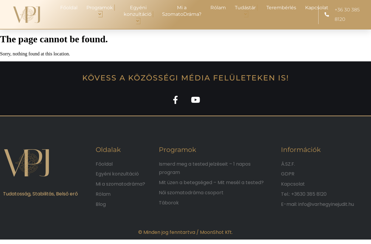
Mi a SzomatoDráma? (181, 11)
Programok (100, 10)
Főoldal (68, 7)
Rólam (218, 7)
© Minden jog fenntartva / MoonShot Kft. (185, 234)
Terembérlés (281, 7)
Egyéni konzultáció (138, 14)
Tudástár (246, 10)
